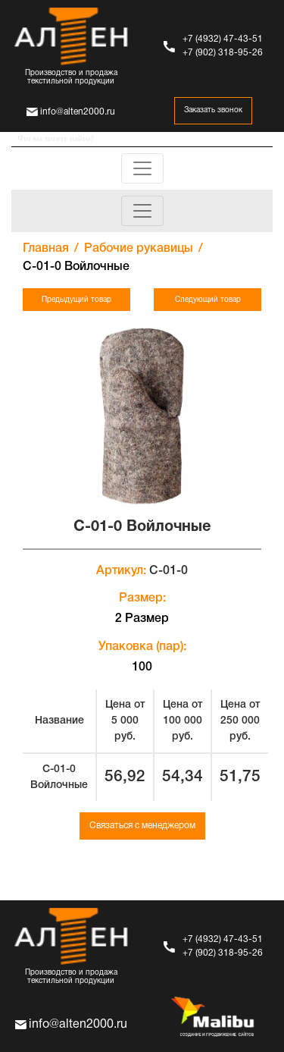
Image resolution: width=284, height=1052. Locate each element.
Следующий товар (208, 300)
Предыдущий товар (76, 300)
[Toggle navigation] (142, 168)
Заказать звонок (213, 110)
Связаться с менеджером (142, 825)
